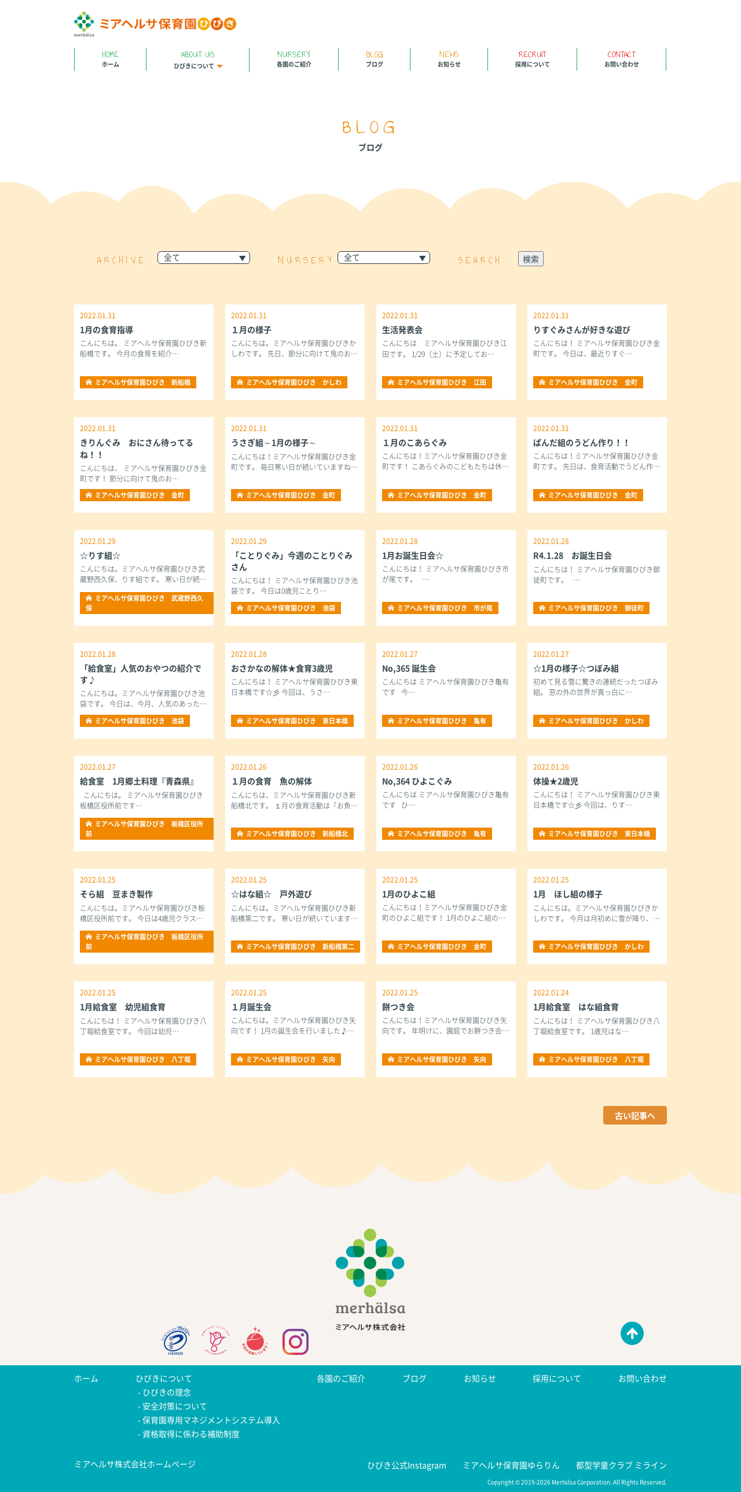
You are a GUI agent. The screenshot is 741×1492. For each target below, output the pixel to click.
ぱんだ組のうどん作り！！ (581, 442)
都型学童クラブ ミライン (621, 1465)
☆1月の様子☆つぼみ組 (576, 668)
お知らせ (448, 58)
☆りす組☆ (100, 555)
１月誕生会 (251, 1006)
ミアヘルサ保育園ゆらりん (511, 1465)
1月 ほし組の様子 (568, 893)
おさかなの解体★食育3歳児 (282, 668)
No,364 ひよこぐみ (417, 781)
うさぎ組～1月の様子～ (274, 442)
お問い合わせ (621, 58)
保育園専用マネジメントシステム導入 (211, 1419)
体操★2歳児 (555, 781)
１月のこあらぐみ (414, 442)
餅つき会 (398, 1006)
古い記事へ (635, 1115)
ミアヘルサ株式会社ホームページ (135, 1463)
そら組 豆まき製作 (116, 893)
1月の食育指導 (106, 329)
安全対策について (174, 1406)
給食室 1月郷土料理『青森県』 (139, 781)
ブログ (374, 58)
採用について (532, 58)
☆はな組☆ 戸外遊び (271, 893)
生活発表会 (402, 329)
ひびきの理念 (166, 1392)
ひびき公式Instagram (406, 1465)
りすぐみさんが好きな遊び (581, 329)
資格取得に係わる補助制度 (191, 1433)
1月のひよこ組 (408, 893)
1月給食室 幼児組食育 (123, 1006)
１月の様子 (251, 329)
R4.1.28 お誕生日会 (572, 555)
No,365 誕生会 (409, 668)
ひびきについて (197, 59)
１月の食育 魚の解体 (271, 781)
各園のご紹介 (294, 58)
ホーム (110, 58)
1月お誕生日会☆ (412, 555)
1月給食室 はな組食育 (576, 1006)
